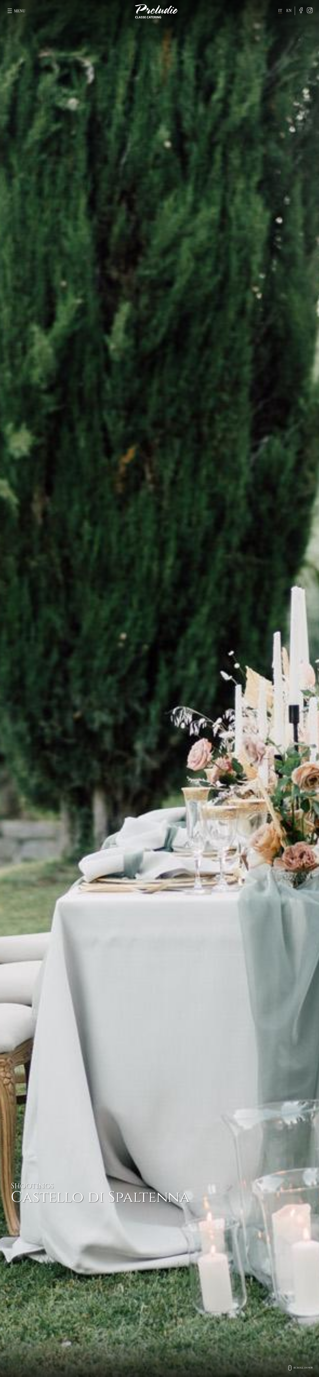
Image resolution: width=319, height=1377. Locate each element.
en (289, 10)
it (280, 10)
